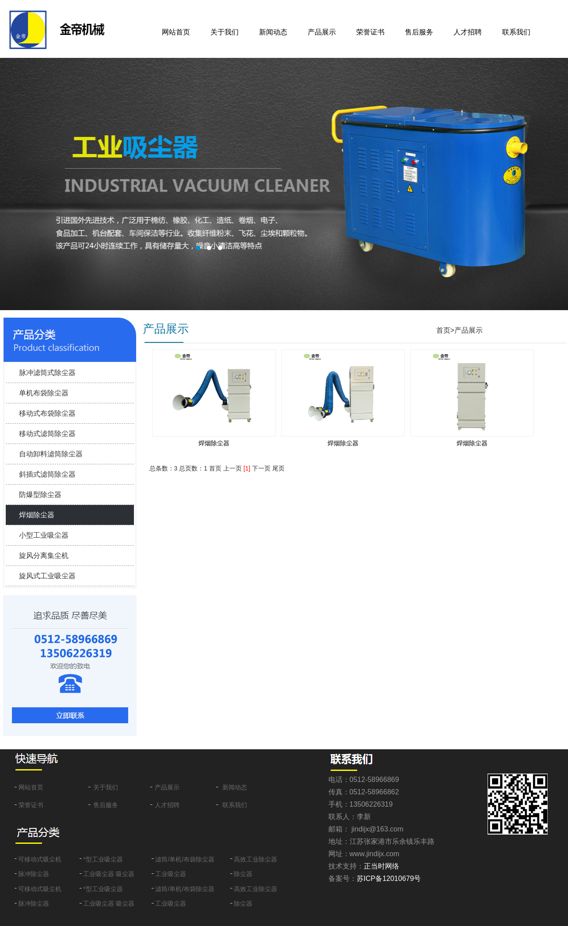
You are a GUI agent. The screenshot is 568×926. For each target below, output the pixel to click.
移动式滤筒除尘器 (47, 433)
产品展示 (322, 32)
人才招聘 (468, 32)
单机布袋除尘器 (44, 393)
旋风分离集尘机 (44, 555)
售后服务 (419, 32)
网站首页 (176, 32)
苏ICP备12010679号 (389, 878)
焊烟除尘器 (36, 515)
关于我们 (224, 32)
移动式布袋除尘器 (47, 413)
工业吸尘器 (170, 873)
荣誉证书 (370, 32)
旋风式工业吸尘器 (47, 576)
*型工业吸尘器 (102, 859)
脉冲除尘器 (33, 873)
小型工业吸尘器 (44, 535)
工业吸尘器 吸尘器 (108, 873)
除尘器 (243, 873)
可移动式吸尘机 (39, 859)
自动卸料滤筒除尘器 (51, 454)
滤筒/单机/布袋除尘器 (184, 859)
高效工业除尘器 (255, 859)
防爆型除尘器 (40, 494)
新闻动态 (273, 32)
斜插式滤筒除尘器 (47, 474)
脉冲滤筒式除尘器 (47, 372)
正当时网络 (381, 866)
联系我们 (516, 32)
